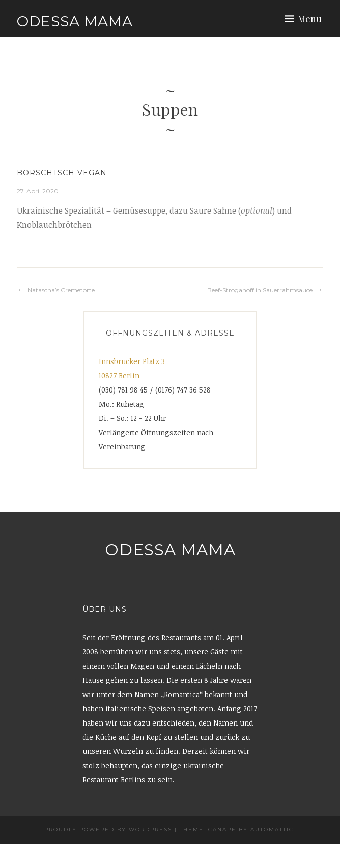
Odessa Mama (75, 21)
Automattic (272, 829)
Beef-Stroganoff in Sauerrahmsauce (260, 290)
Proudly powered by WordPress (108, 829)
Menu (310, 19)
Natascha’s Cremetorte (61, 290)
